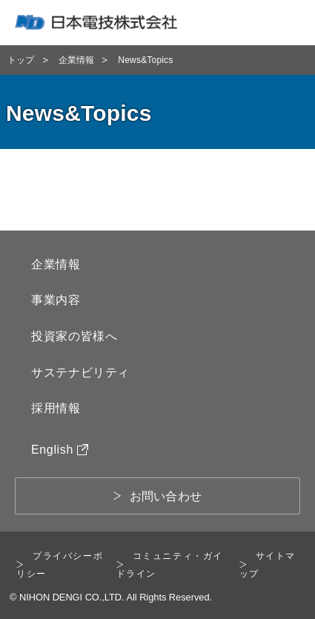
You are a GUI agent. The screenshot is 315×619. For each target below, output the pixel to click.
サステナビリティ (80, 372)
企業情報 (77, 60)
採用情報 (56, 408)
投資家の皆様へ (74, 336)
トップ (21, 60)
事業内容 (56, 300)
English (59, 449)
